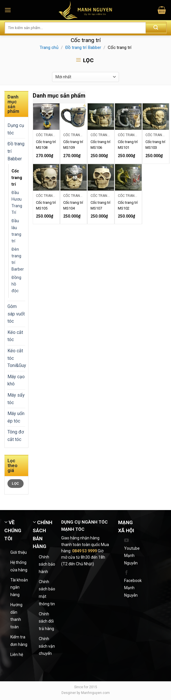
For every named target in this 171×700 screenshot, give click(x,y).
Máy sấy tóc (16, 398)
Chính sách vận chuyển (47, 646)
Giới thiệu (18, 552)
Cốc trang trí (16, 178)
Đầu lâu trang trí (16, 230)
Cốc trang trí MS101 (128, 145)
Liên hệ (16, 654)
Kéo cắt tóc (15, 336)
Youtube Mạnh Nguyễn (132, 555)
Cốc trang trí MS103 (155, 145)
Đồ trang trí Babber (83, 47)
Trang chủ (49, 47)
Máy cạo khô (16, 380)
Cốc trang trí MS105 (46, 205)
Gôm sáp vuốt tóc (16, 314)
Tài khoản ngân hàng (19, 587)
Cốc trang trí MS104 (73, 205)
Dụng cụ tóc (15, 129)
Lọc (15, 484)
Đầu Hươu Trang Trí (16, 202)
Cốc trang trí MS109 (73, 145)
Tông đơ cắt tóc (15, 435)
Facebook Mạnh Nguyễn (133, 588)
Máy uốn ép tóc (15, 417)
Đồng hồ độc (16, 284)
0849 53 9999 (84, 551)
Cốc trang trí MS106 (100, 145)
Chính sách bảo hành (47, 564)
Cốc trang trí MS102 (128, 205)
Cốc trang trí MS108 (46, 145)
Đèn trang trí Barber (17, 259)
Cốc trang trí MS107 (100, 205)
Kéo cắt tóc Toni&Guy (16, 358)
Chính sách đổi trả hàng (46, 621)
